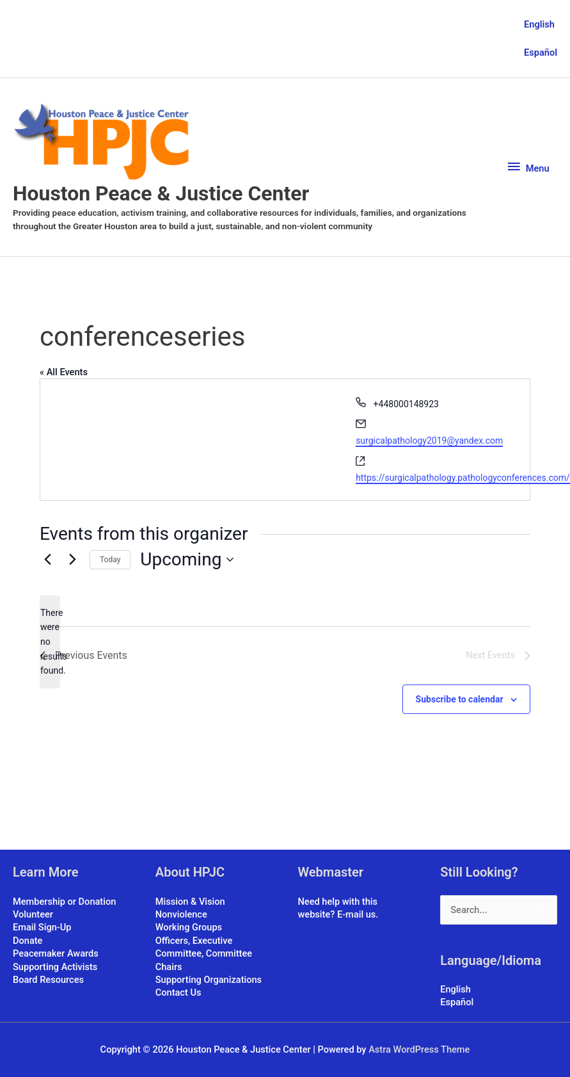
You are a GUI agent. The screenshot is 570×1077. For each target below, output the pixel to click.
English (539, 24)
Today (110, 559)
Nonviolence (181, 914)
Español (540, 52)
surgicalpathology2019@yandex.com (429, 440)
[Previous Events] (47, 559)
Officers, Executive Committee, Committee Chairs (203, 954)
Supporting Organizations (208, 979)
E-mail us (356, 914)
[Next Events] (72, 559)
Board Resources (48, 979)
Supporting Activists (55, 967)
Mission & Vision (190, 901)
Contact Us (178, 993)
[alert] (50, 641)
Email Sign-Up (42, 927)
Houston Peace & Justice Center (161, 193)
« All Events (64, 372)
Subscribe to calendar (459, 699)
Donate (27, 940)
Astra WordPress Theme (419, 1049)
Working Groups (188, 927)
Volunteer (33, 914)
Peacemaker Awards (56, 953)
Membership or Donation (64, 901)
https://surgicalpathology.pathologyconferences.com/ (463, 478)
